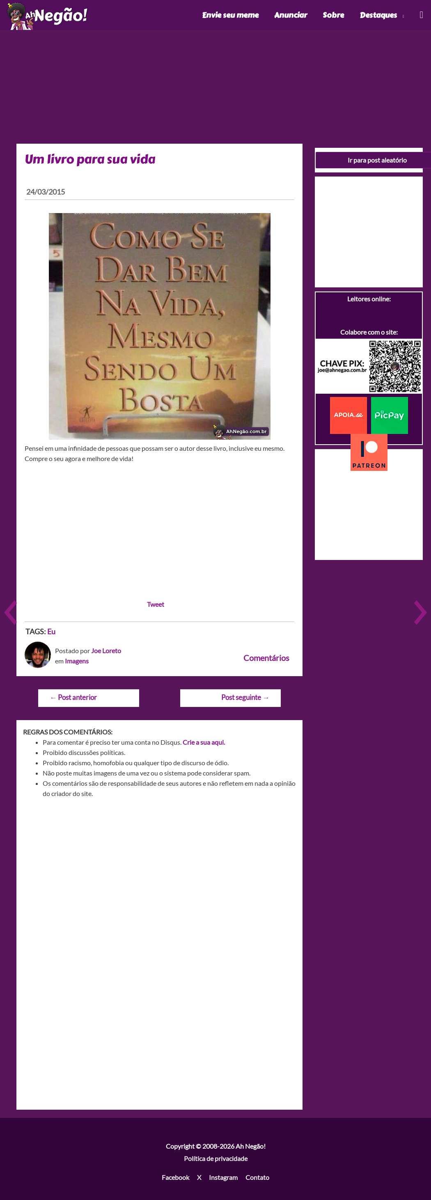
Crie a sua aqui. (204, 742)
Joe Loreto (106, 650)
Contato (257, 1177)
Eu (51, 631)
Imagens (77, 661)
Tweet (155, 604)
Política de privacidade (216, 1158)
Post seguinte (245, 697)
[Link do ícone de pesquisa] (421, 15)
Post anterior (73, 697)
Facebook (175, 1177)
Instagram (223, 1177)
